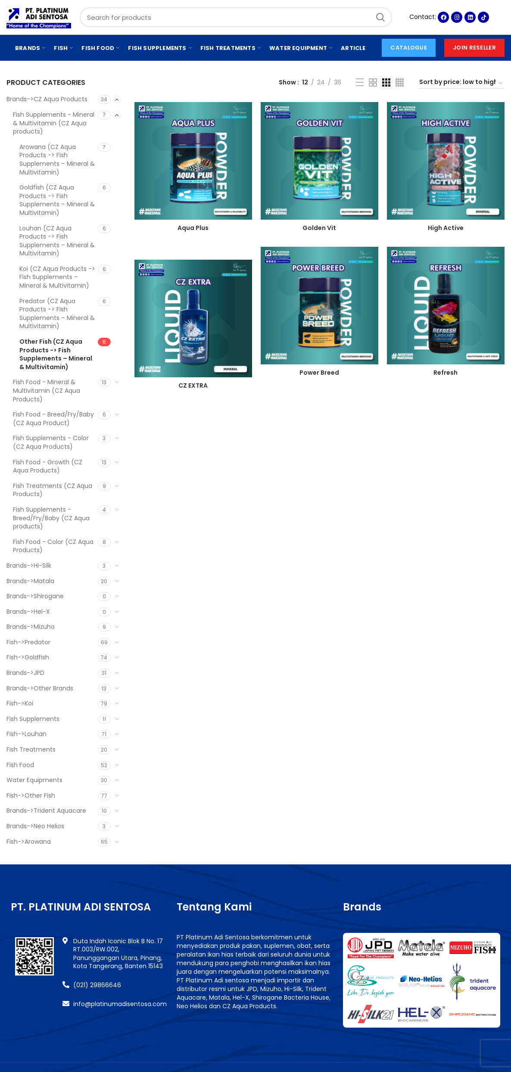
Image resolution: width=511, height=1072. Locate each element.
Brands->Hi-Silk (28, 565)
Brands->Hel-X (28, 611)
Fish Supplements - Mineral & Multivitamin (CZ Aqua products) (53, 123)
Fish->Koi (19, 703)
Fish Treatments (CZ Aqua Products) (52, 490)
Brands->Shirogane (35, 596)
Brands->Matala (30, 581)
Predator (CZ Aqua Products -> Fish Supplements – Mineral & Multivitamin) (57, 314)
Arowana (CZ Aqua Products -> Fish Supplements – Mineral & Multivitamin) (57, 160)
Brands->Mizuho (30, 626)
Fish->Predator (28, 642)
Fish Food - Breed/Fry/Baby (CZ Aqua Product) (53, 418)
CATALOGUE (408, 48)
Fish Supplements (32, 719)
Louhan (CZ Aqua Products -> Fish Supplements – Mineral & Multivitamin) (57, 241)
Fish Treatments (31, 749)
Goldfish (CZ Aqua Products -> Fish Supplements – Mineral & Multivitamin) (57, 200)
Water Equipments (34, 780)
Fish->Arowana (28, 841)
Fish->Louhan (26, 734)
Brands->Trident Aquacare (46, 810)
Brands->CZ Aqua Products (46, 99)
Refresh (445, 372)
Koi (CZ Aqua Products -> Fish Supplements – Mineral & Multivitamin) (57, 277)
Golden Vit (319, 228)
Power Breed (319, 372)
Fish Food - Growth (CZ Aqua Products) (47, 466)
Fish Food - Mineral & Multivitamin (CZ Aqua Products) (46, 390)
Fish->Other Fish (30, 795)
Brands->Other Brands (39, 688)
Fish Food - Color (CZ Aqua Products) (53, 546)
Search (380, 17)
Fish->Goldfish (27, 657)
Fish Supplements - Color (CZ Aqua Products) (51, 442)
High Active (446, 228)
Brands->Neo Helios (35, 826)
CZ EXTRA (193, 385)
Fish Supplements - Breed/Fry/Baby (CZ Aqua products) (51, 518)
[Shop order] (461, 83)
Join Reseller (474, 48)
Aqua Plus (193, 228)
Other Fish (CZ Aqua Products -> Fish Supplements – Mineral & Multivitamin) (55, 354)
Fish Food (20, 765)
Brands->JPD (25, 672)
